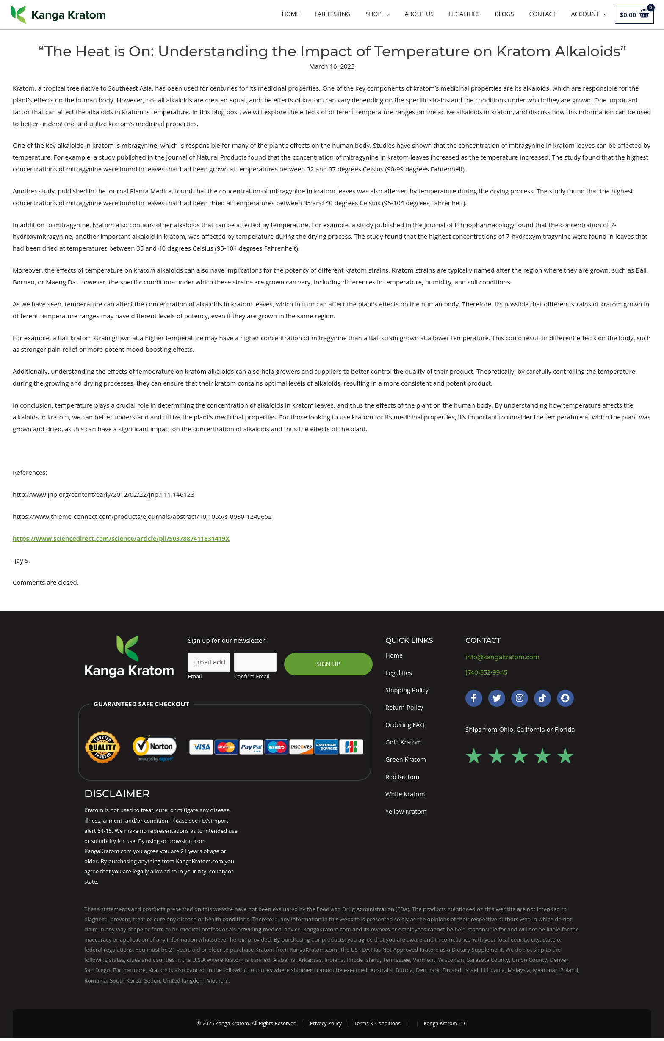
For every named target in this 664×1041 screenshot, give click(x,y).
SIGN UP (328, 664)
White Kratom (405, 796)
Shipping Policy (407, 690)
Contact (542, 14)
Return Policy (404, 708)
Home (290, 14)
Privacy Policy (326, 1026)
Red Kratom (403, 778)
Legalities (464, 14)
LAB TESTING (332, 14)
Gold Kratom (404, 743)
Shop (373, 14)
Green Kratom (406, 761)
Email (195, 676)
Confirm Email (252, 676)
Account (585, 14)
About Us (419, 14)
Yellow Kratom (406, 814)
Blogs (504, 14)
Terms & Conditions (377, 1026)
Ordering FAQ (405, 726)
